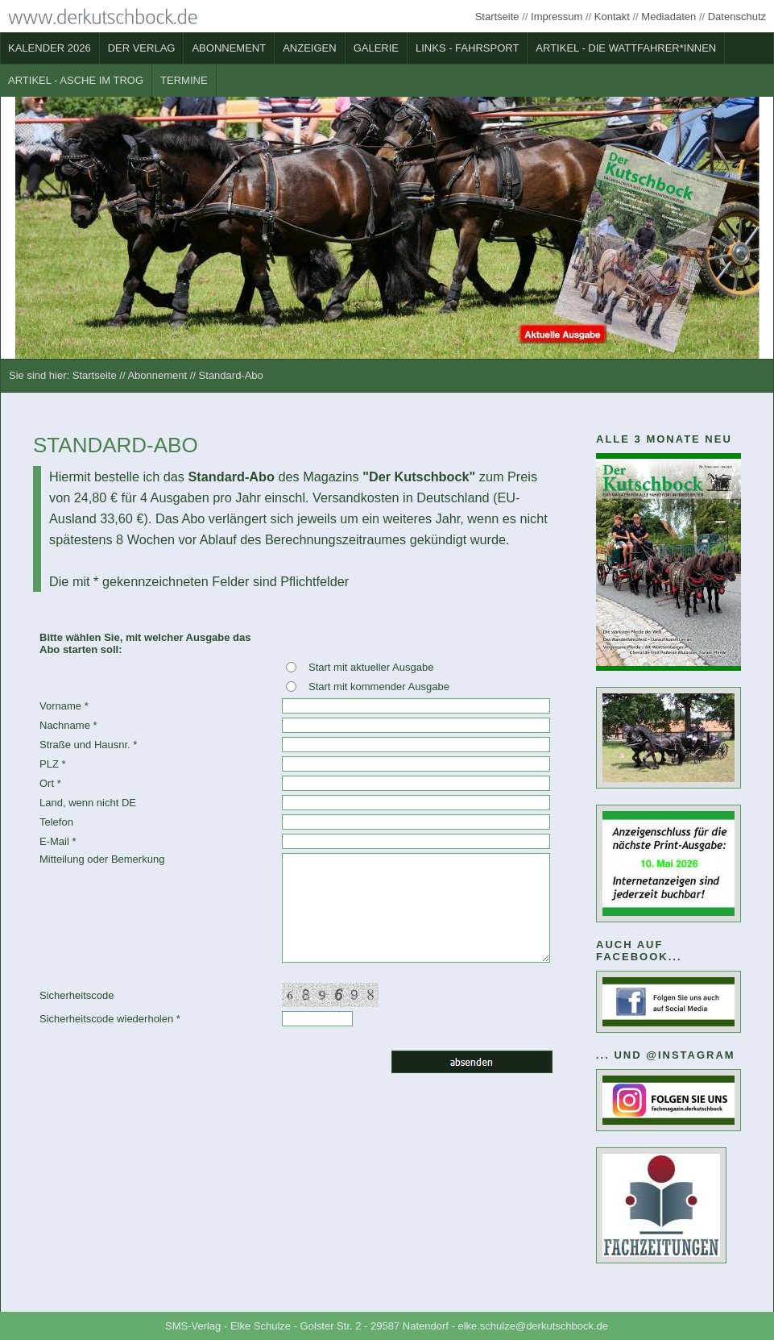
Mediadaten (668, 16)
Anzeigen (309, 48)
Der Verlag (142, 48)
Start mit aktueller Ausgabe (370, 667)
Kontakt (612, 16)
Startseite (497, 16)
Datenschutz (737, 16)
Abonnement (229, 48)
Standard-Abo (231, 375)
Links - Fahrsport (467, 48)
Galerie (376, 48)
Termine (184, 80)
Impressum (556, 16)
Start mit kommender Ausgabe (378, 686)
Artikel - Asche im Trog (75, 80)
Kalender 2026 (49, 48)
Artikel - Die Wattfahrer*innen (626, 48)
